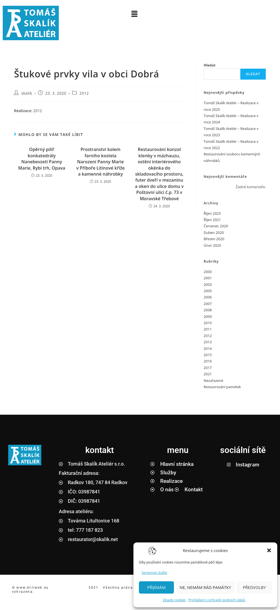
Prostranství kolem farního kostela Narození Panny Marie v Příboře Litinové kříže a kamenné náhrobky (100, 161)
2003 (208, 284)
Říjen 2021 (212, 219)
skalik (26, 93)
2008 (208, 309)
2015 (208, 354)
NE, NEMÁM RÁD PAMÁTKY (205, 587)
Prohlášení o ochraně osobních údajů (216, 600)
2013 (208, 341)
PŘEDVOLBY (254, 587)
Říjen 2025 (212, 213)
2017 (208, 367)
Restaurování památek (222, 386)
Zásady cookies (174, 600)
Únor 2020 (212, 245)
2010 (208, 322)
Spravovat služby (154, 572)
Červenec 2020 (216, 225)
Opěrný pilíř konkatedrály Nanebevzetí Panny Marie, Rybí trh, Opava (41, 158)
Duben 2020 (214, 232)
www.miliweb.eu (33, 587)
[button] (269, 550)
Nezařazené (213, 380)
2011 (208, 329)
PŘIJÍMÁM (156, 587)
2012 (84, 93)
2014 (208, 348)
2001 (208, 277)
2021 (208, 373)
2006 (208, 297)
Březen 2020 (214, 238)
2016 (208, 361)
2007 (208, 303)
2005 (208, 290)
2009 (208, 316)
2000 (208, 271)
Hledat (209, 65)
